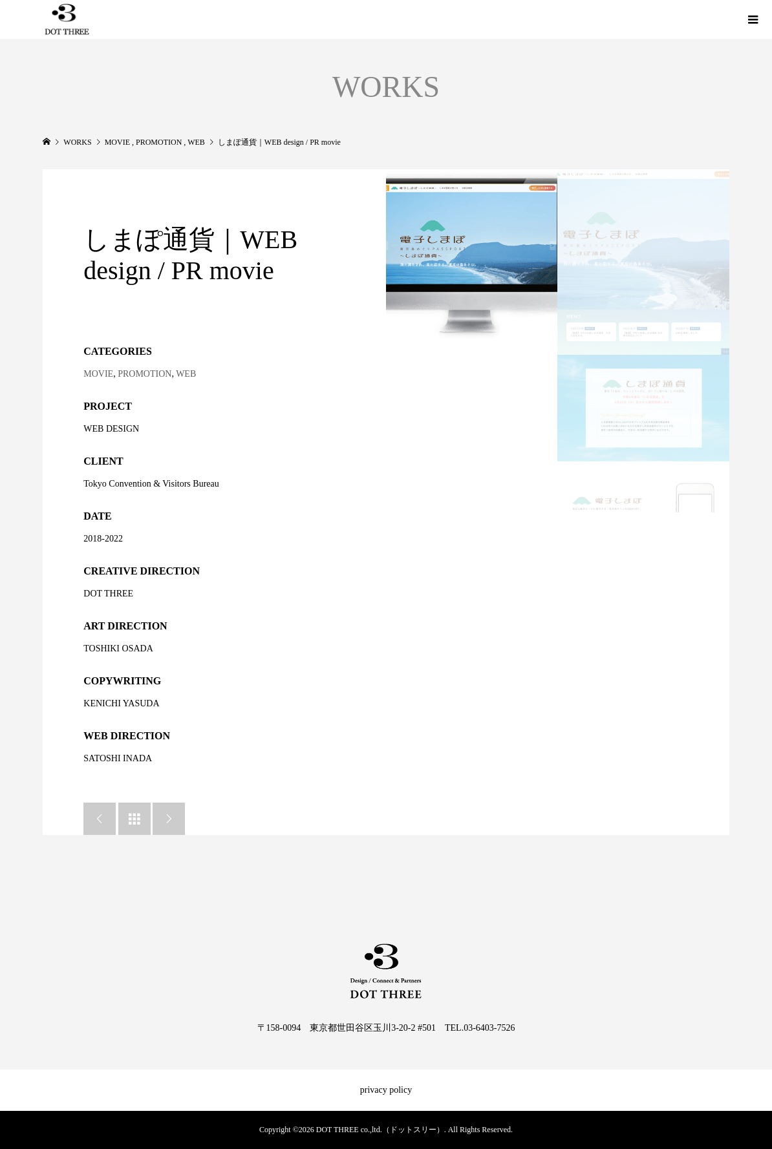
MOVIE (98, 374)
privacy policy (386, 1090)
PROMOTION (144, 374)
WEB (186, 374)
